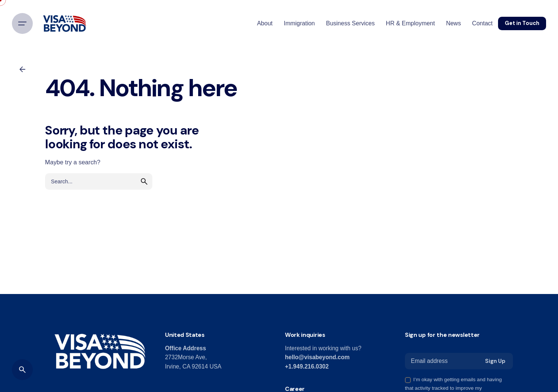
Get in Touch (522, 23)
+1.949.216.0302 (307, 366)
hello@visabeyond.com (317, 357)
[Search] (22, 369)
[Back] (22, 69)
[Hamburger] (22, 23)
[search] (144, 181)
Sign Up (495, 361)
